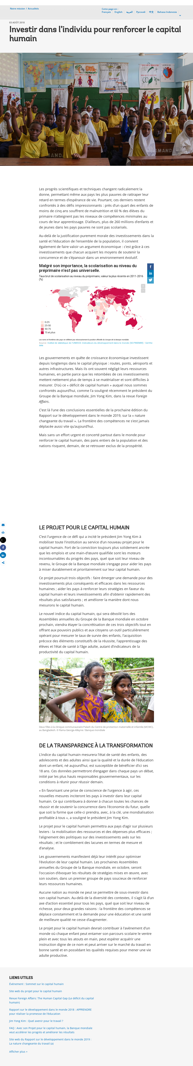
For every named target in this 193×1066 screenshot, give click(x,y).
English (119, 12)
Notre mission (17, 8)
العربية (129, 12)
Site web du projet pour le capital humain (35, 991)
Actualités (33, 8)
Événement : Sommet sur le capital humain (36, 984)
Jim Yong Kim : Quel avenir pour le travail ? (36, 1021)
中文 (151, 12)
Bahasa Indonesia (167, 12)
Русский (140, 12)
